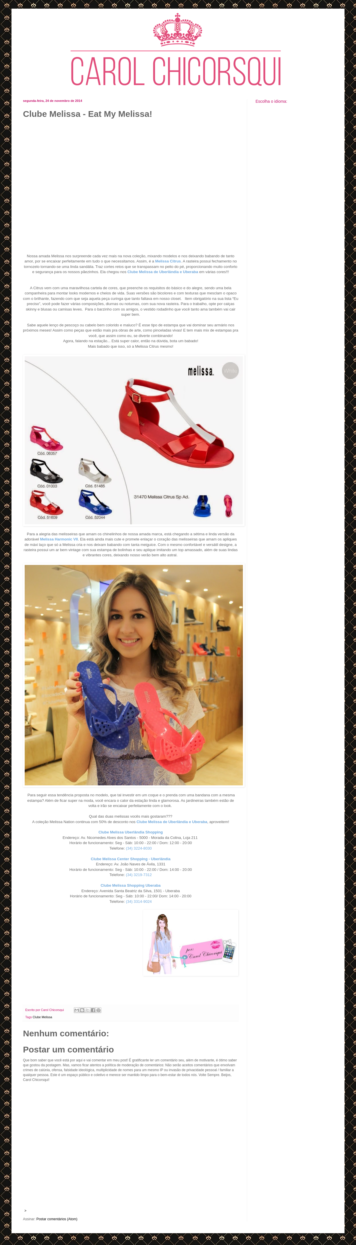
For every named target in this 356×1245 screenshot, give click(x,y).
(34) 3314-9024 (139, 901)
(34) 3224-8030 (139, 848)
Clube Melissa (42, 1017)
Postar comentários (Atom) (57, 1219)
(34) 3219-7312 (139, 875)
